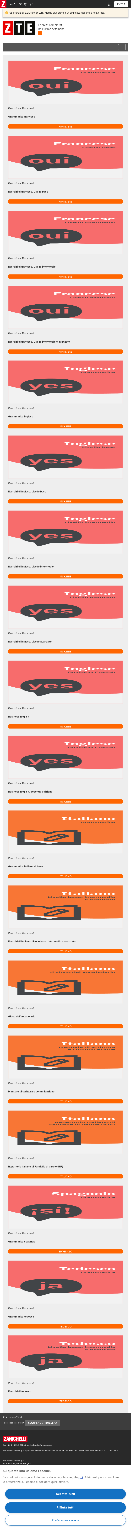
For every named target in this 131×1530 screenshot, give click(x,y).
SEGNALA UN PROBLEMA (42, 1422)
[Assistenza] (20, 4)
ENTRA (121, 4)
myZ (12, 4)
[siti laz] (109, 4)
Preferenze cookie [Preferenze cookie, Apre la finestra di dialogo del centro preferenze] (65, 1520)
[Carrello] (31, 4)
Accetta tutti (65, 1494)
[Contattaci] (25, 4)
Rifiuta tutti (65, 1507)
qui (81, 1477)
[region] (65, 1497)
